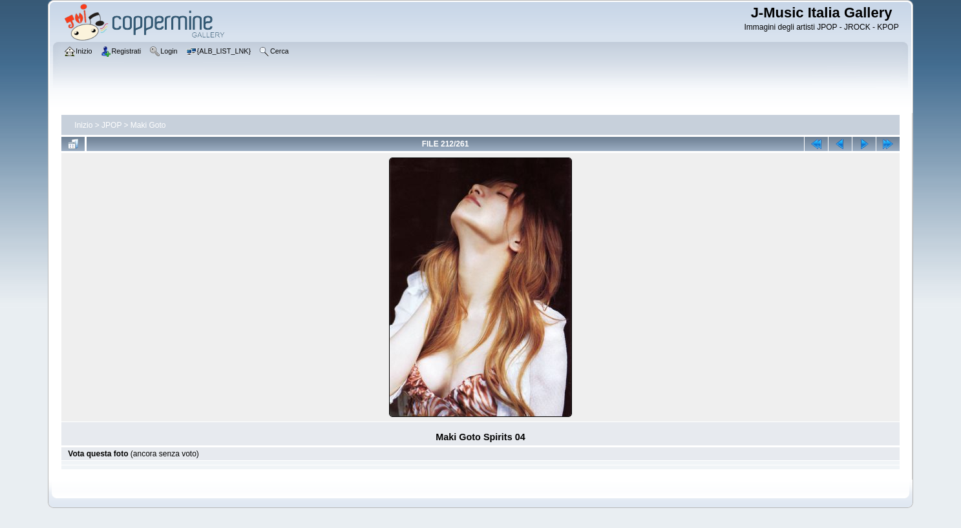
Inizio (83, 125)
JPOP (111, 125)
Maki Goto (148, 125)
